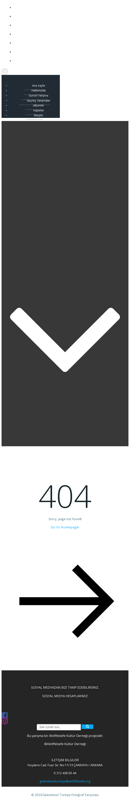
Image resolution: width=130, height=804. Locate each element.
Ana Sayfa (69, 7)
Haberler (69, 52)
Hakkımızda (69, 16)
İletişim (69, 61)
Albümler (69, 43)
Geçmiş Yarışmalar (69, 34)
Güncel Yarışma (68, 25)
